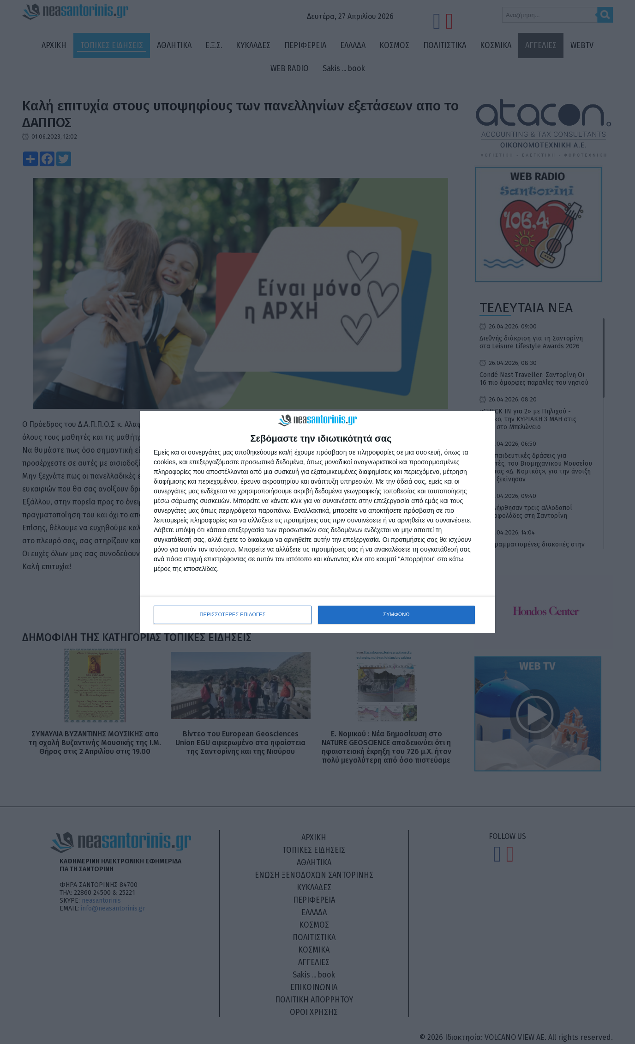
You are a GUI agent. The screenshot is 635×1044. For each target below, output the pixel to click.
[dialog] (317, 522)
